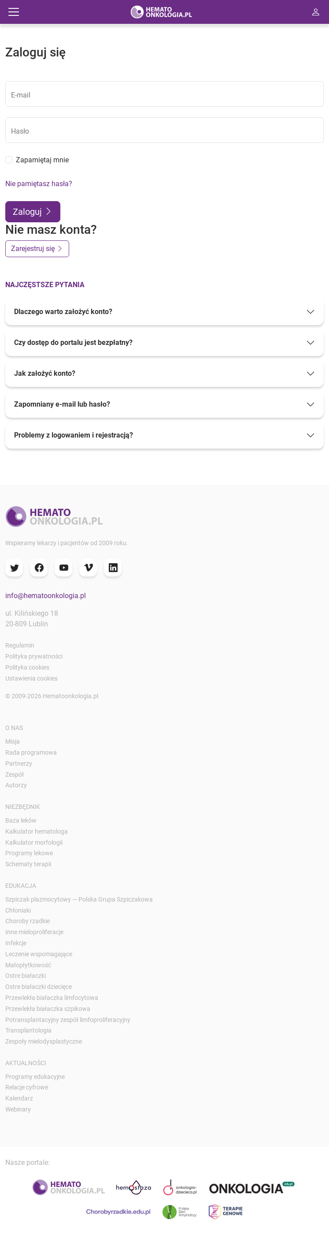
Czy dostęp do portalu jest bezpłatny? (73, 342)
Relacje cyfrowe (26, 1087)
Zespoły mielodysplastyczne (43, 1041)
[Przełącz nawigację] (13, 12)
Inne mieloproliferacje (34, 932)
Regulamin (19, 645)
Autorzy (16, 785)
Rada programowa (31, 752)
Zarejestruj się (37, 248)
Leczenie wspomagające (38, 954)
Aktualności (25, 1063)
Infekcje (15, 943)
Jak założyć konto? (44, 373)
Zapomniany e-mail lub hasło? (62, 404)
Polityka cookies (27, 667)
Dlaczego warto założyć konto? (63, 311)
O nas (14, 727)
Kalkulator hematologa (36, 831)
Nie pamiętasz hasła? (38, 184)
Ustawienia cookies (31, 678)
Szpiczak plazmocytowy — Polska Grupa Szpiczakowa (79, 899)
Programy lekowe (29, 853)
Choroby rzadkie (27, 920)
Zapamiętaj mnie (42, 160)
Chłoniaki (18, 910)
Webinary (18, 1109)
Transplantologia (28, 1030)
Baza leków (21, 820)
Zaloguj (33, 211)
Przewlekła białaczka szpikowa (47, 1008)
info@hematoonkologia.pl (45, 595)
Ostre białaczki (25, 975)
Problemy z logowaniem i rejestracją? (73, 435)
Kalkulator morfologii (34, 842)
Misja (12, 741)
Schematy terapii (28, 864)
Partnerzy (18, 763)
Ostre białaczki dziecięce (38, 986)
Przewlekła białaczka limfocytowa (51, 997)
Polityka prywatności (34, 656)
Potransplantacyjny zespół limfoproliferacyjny (67, 1019)
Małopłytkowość (28, 965)
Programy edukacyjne (35, 1076)
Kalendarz (19, 1098)
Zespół (14, 774)
